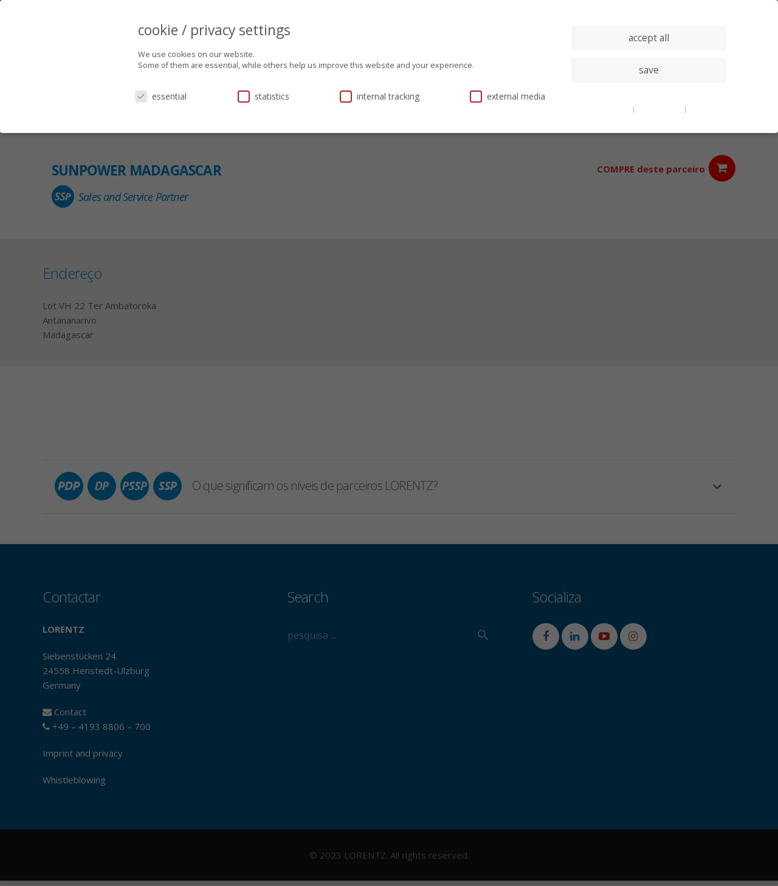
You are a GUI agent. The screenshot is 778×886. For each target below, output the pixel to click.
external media (507, 96)
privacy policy (660, 108)
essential (161, 96)
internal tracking (379, 96)
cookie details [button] (608, 108)
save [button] (649, 70)
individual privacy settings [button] (649, 94)
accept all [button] (648, 37)
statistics (263, 96)
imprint (702, 108)
